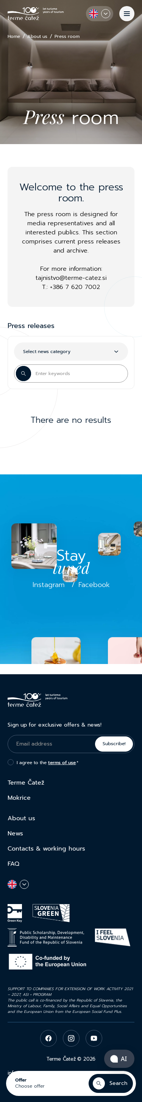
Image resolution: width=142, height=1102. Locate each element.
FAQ (13, 863)
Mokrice (19, 797)
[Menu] (126, 13)
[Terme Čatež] (36, 13)
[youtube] (94, 1038)
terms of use (62, 762)
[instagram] (71, 1038)
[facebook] (48, 1038)
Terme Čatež (26, 782)
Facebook (94, 585)
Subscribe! (114, 743)
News (15, 833)
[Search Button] (23, 373)
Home (14, 36)
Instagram (49, 585)
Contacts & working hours (46, 848)
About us (37, 36)
